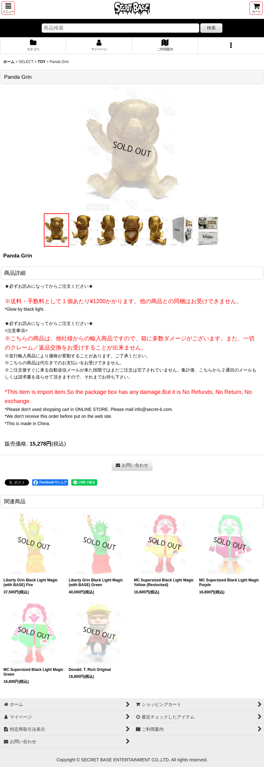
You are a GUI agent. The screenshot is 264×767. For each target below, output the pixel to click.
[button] (8, 8)
